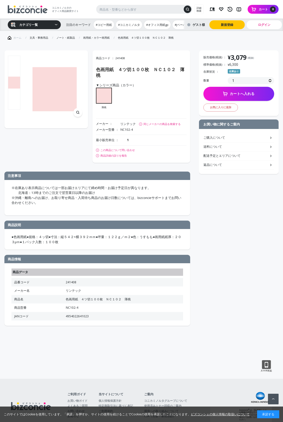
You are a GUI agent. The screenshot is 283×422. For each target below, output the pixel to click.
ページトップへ (273, 399)
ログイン (264, 25)
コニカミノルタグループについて (165, 401)
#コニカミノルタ (129, 25)
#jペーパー (182, 25)
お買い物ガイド (77, 401)
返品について (212, 165)
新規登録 (227, 25)
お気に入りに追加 (220, 107)
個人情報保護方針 (110, 401)
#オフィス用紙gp (157, 25)
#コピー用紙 (104, 25)
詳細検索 (199, 9)
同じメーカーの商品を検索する (162, 124)
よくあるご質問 (77, 406)
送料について (212, 146)
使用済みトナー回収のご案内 (163, 406)
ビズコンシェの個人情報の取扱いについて (220, 414)
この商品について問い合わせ (117, 150)
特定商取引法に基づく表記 (116, 406)
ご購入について (214, 137)
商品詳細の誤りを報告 (113, 155)
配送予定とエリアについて (222, 155)
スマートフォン (266, 366)
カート (267, 9)
